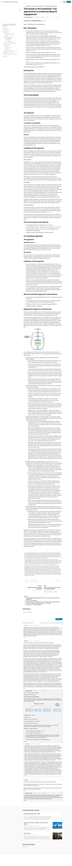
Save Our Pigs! (27, 833)
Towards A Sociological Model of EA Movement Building (41, 6)
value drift (49, 212)
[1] (33, 86)
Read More (57, 39)
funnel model (34, 107)
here (29, 575)
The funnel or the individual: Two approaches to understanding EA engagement (9, 25)
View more (25, 847)
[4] (47, 277)
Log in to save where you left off (50, 591)
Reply (24, 637)
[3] (52, 211)
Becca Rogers (26, 825)
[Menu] (2, 2)
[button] (31, 581)
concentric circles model (45, 107)
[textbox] (42, 614)
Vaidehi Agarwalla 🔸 (29, 17)
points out (31, 162)
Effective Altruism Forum (11, 2)
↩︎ (34, 575)
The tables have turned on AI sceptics (32, 813)
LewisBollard (26, 834)
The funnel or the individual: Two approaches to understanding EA (40, 11)
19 (37, 825)
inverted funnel (41, 174)
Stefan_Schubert (26, 814)
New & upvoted (30, 622)
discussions (26, 155)
